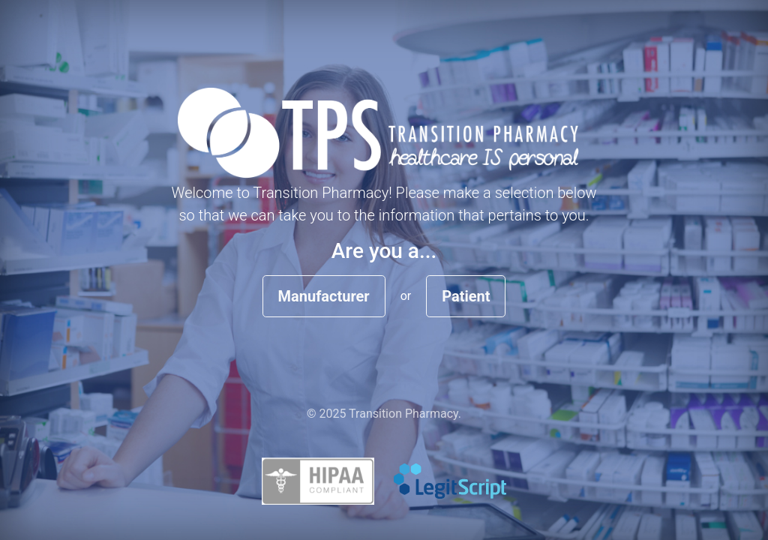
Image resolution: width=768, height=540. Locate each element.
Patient (466, 296)
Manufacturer (324, 296)
